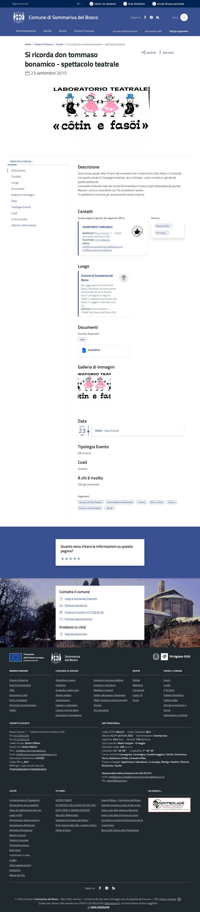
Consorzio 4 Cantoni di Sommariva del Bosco (124, 820)
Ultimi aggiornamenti (20, 865)
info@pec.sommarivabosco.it (97, 250)
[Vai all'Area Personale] (168, 4)
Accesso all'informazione (125, 31)
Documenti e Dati (18, 695)
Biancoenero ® (112, 903)
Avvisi (136, 700)
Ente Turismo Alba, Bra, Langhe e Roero (76, 825)
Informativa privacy (19, 845)
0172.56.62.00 (21, 735)
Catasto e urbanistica (67, 705)
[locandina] (84, 350)
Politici (12, 710)
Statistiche (15, 870)
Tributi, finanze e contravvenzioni (111, 700)
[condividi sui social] (148, 52)
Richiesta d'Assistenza (20, 830)
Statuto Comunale (18, 840)
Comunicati (138, 690)
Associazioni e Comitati (175, 715)
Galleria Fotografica (174, 695)
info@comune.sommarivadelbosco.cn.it (102, 246)
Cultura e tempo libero (67, 710)
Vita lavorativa (101, 710)
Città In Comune (167, 899)
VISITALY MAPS (64, 800)
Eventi (59, 44)
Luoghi (167, 685)
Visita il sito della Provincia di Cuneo (119, 815)
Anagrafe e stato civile (67, 690)
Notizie (136, 680)
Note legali (15, 850)
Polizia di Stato (63, 830)
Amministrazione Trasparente (24, 800)
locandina (94, 350)
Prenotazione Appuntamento (24, 820)
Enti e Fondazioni (18, 700)
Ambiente (61, 685)
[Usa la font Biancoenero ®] (103, 4)
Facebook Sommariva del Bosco (72, 820)
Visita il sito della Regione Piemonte (119, 810)
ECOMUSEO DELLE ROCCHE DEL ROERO (77, 805)
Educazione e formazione (68, 715)
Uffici (12, 690)
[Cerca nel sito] (184, 17)
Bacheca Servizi (17, 835)
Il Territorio (169, 690)
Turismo (97, 705)
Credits (13, 860)
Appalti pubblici (63, 695)
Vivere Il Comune (44, 44)
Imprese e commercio (105, 685)
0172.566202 (102, 240)
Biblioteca (138, 685)
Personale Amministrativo (22, 705)
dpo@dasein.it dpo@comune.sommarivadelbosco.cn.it (137, 777)
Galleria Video (171, 700)
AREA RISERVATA (98, 907)
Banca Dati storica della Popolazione (120, 830)
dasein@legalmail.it (117, 780)
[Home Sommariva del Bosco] (55, 17)
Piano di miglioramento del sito (25, 810)
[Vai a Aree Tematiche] (134, 4)
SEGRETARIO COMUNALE (97, 227)
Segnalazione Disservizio (22, 825)
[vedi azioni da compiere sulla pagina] (166, 52)
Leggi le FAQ (15, 815)
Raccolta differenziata (67, 815)
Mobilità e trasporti (103, 690)
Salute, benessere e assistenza (109, 695)
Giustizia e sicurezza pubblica (108, 680)
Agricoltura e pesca (65, 680)
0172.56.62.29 (21, 739)
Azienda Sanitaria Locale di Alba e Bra (120, 805)
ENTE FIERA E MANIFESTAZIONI (73, 810)
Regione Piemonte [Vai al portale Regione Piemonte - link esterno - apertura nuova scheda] (20, 3)
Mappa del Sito (17, 875)
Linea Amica (107, 825)
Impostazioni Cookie (19, 855)
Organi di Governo (18, 680)
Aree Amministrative (20, 685)
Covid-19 (137, 695)
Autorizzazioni (63, 700)
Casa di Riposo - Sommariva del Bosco (121, 800)
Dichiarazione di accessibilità (23, 805)
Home (28, 44)
